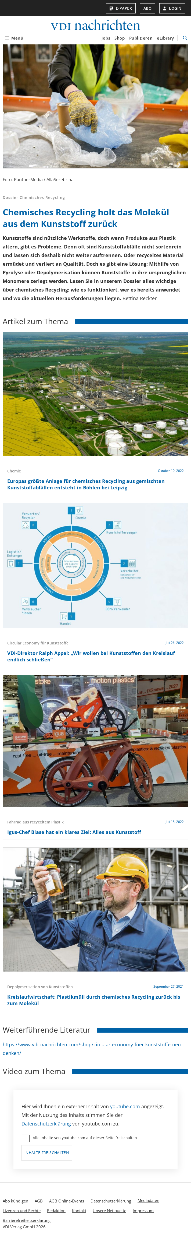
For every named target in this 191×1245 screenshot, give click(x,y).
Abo (147, 8)
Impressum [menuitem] (143, 1210)
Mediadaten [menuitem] (148, 1200)
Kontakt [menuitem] (79, 1210)
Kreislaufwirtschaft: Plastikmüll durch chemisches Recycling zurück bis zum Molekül (93, 1000)
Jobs (106, 38)
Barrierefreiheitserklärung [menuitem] (27, 1220)
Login (172, 8)
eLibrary (165, 38)
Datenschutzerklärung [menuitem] (111, 1201)
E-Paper (120, 8)
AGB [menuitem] (39, 1201)
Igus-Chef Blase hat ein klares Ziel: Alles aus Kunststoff (74, 832)
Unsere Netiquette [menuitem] (109, 1210)
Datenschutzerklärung (46, 1123)
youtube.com (125, 1106)
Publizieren (141, 38)
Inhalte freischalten (46, 1152)
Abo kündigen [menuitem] (15, 1201)
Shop (119, 38)
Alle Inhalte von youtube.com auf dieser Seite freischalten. (85, 1137)
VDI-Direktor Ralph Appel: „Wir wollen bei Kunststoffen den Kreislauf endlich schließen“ (91, 656)
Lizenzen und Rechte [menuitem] (22, 1210)
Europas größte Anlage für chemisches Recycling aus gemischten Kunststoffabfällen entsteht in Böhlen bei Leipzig (86, 484)
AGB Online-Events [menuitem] (66, 1201)
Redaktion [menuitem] (56, 1210)
